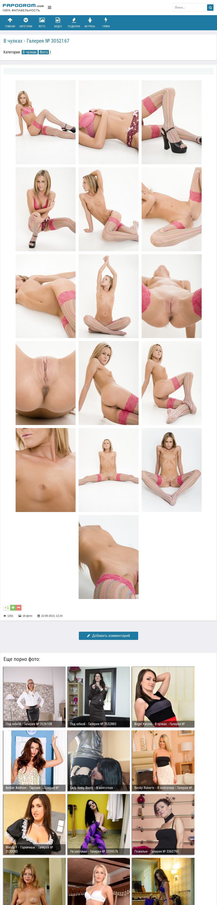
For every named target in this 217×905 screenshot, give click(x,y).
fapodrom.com (24, 7)
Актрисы (89, 22)
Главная (10, 22)
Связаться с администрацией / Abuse (28, 878)
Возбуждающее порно (76, 881)
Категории (26, 22)
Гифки (105, 22)
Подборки (74, 22)
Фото (42, 22)
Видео (58, 22)
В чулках (30, 52)
